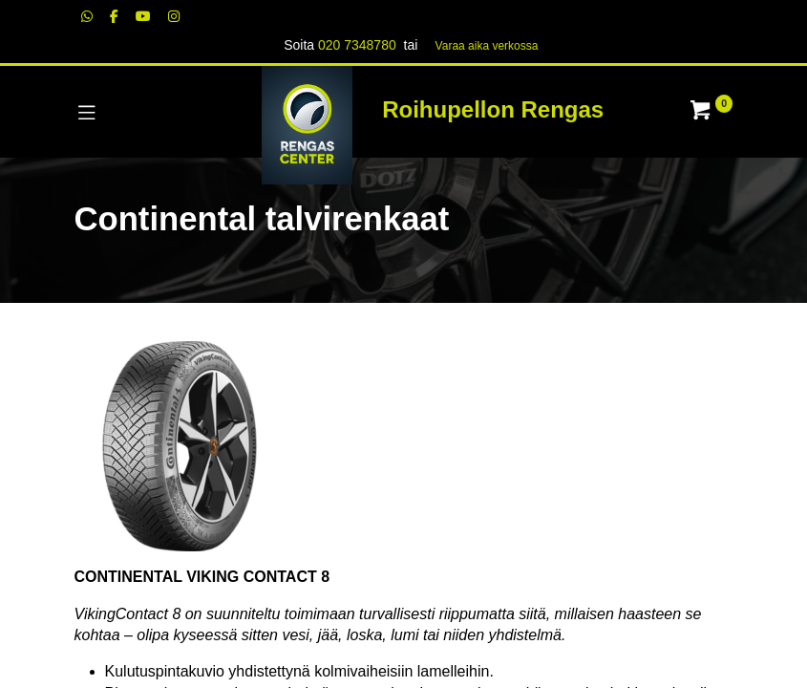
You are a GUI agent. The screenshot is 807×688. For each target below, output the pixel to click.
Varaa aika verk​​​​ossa (487, 46)
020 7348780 (357, 45)
